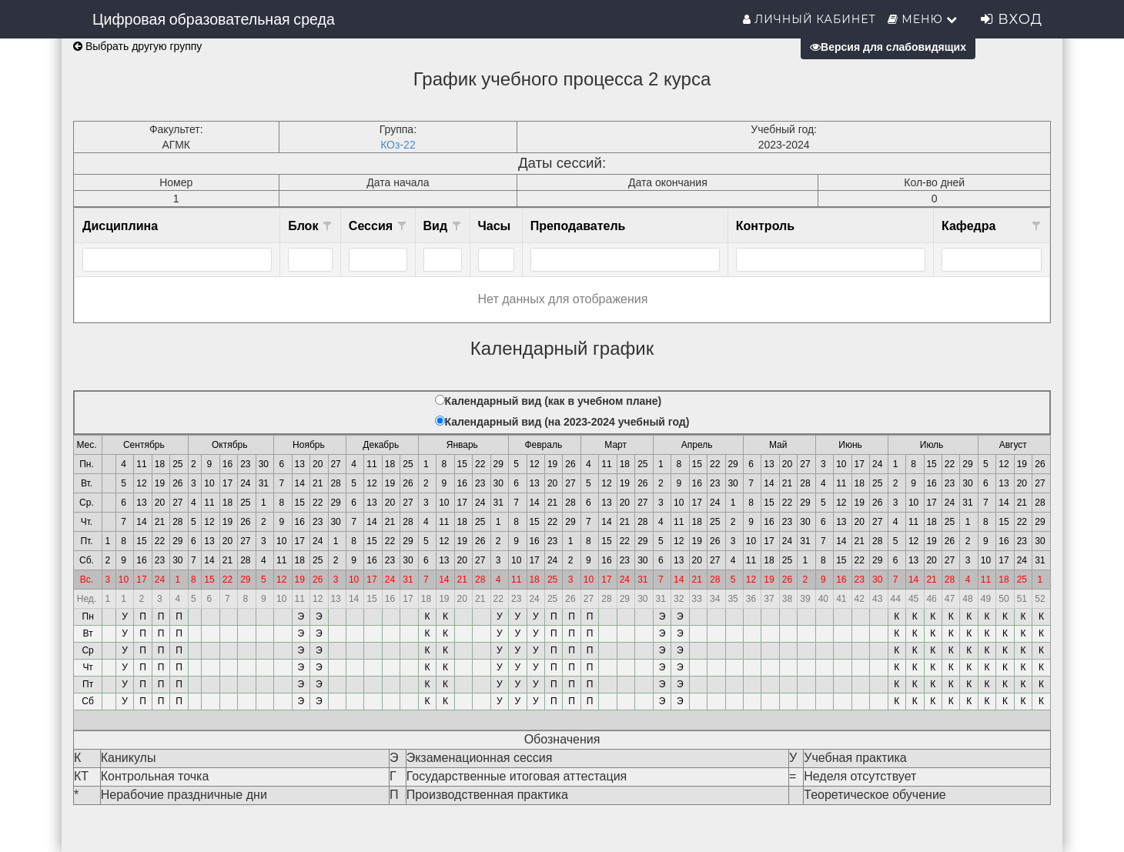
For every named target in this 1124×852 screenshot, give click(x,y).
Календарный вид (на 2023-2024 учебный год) (567, 422)
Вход (1011, 19)
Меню (923, 19)
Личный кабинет (809, 19)
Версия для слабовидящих (888, 47)
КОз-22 (398, 145)
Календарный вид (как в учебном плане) (553, 401)
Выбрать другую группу (137, 46)
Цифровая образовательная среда (213, 19)
